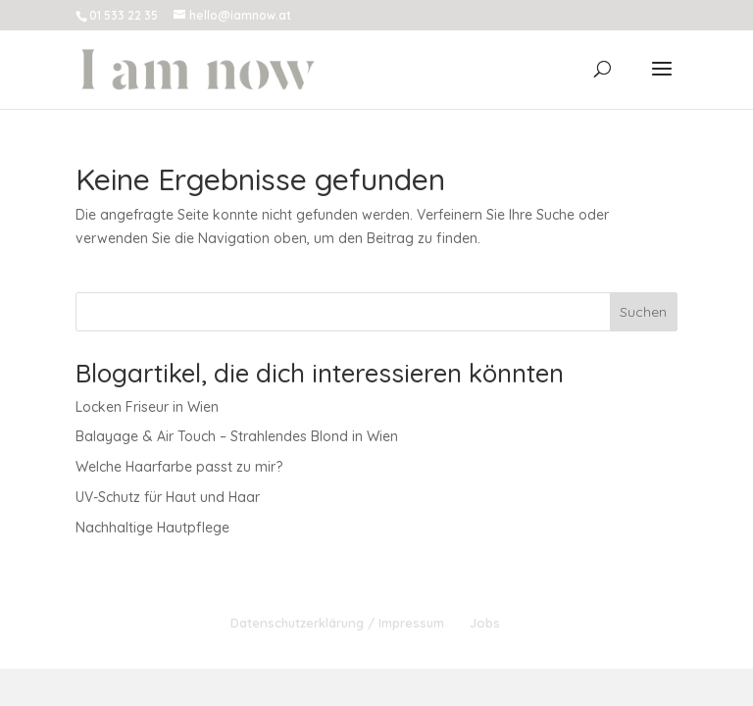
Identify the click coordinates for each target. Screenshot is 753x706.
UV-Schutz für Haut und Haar (167, 497)
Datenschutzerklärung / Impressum (337, 622)
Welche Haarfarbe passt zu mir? (178, 467)
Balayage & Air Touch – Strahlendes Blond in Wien (236, 436)
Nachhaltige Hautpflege (152, 527)
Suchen (643, 312)
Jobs (485, 622)
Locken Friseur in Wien (147, 407)
